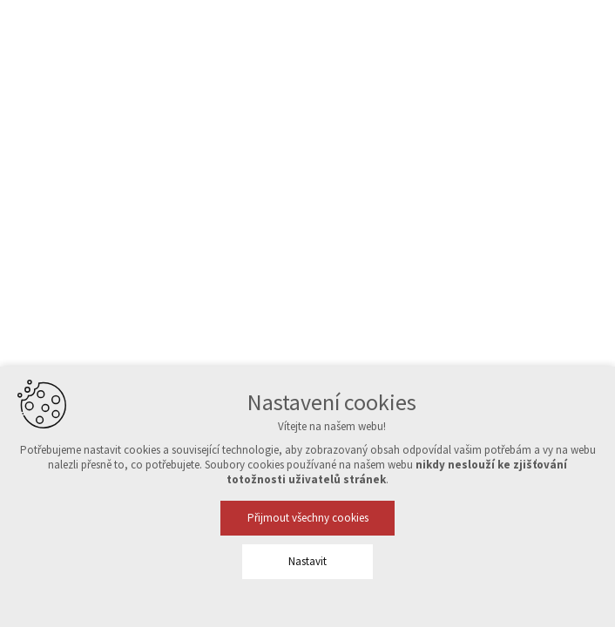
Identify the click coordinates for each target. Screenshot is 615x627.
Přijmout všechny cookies (307, 517)
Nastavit (307, 561)
